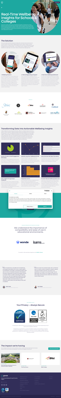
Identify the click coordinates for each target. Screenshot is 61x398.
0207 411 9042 (4, 382)
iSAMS (37, 252)
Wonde (41, 252)
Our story (51, 376)
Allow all (44, 206)
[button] (1, 7)
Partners (50, 378)
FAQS (21, 388)
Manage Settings (30, 206)
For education (37, 378)
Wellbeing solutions (23, 376)
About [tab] (45, 193)
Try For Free (57, 2)
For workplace (37, 376)
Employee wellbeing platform (24, 384)
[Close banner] (51, 190)
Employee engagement (24, 382)
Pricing (39, 2)
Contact (51, 2)
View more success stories (54, 348)
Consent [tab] (15, 193)
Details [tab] (30, 193)
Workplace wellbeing (24, 380)
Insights (42, 2)
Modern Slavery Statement (40, 384)
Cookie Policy (58, 396)
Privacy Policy (53, 396)
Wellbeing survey (23, 378)
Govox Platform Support (24, 390)
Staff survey (22, 386)
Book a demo (30, 208)
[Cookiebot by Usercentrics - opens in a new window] (45, 190)
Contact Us (37, 382)
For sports (36, 380)
